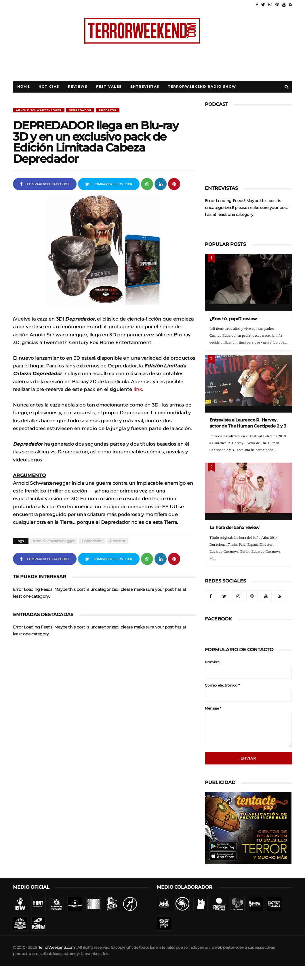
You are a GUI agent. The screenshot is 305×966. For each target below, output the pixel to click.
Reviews (77, 86)
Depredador (80, 110)
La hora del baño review (234, 527)
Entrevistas (144, 86)
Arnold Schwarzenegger (39, 110)
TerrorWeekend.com (56, 947)
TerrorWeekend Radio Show (202, 86)
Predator (108, 110)
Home (23, 86)
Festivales (109, 86)
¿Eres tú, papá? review (233, 319)
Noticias (49, 86)
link (138, 389)
